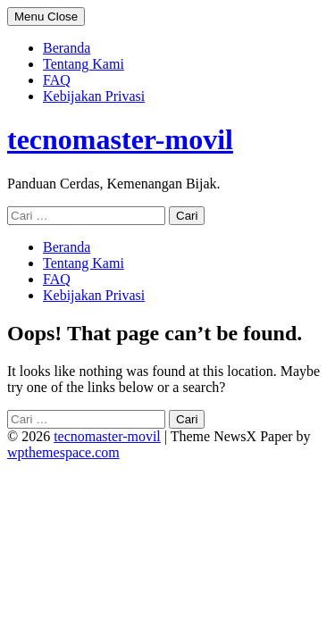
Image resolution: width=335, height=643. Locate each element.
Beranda (66, 47)
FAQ (57, 80)
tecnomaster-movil (120, 139)
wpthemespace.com (63, 452)
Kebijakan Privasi (94, 96)
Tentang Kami (83, 63)
